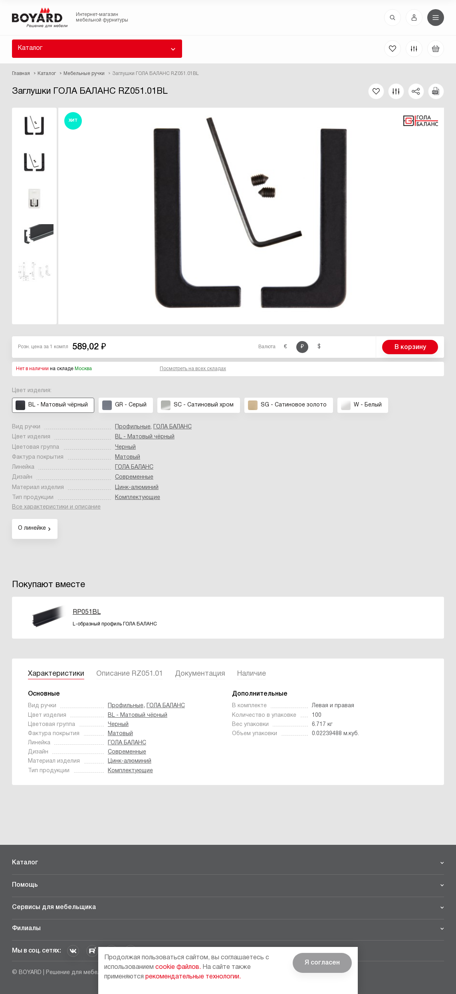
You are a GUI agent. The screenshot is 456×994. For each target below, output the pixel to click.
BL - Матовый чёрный (144, 437)
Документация (200, 674)
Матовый (127, 457)
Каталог (30, 48)
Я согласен (322, 963)
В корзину (410, 347)
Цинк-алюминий (137, 487)
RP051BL (87, 612)
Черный (125, 447)
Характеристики (56, 674)
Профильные (133, 427)
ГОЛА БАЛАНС (172, 427)
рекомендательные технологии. (193, 977)
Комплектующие (137, 497)
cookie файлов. (178, 967)
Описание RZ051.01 (129, 674)
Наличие (251, 674)
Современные (134, 477)
